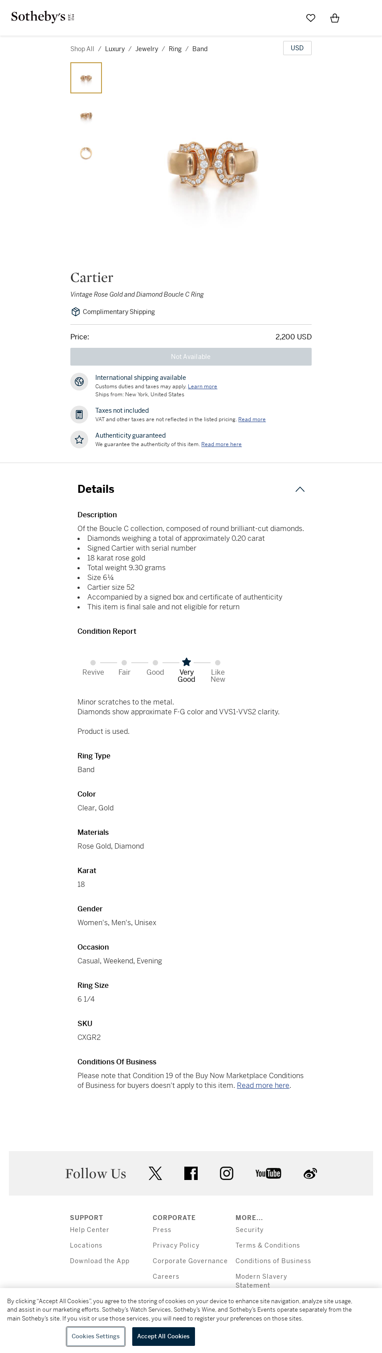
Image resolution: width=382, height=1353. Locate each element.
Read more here (263, 1085)
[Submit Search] (286, 17)
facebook (191, 1173)
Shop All (82, 49)
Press (162, 1230)
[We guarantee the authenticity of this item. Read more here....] (221, 444)
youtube (268, 1173)
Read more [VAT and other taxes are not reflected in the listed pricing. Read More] (252, 419)
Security (250, 1230)
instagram (226, 1173)
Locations (86, 1245)
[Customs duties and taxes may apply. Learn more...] (202, 387)
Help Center (90, 1230)
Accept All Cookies (163, 1336)
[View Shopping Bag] (334, 18)
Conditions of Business (273, 1261)
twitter (155, 1173)
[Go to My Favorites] (310, 18)
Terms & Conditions (268, 1245)
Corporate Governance (190, 1261)
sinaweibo (310, 1173)
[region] (191, 1320)
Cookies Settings (96, 1336)
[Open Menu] (358, 18)
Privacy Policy (176, 1245)
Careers (166, 1277)
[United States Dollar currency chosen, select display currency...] (297, 48)
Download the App (100, 1261)
